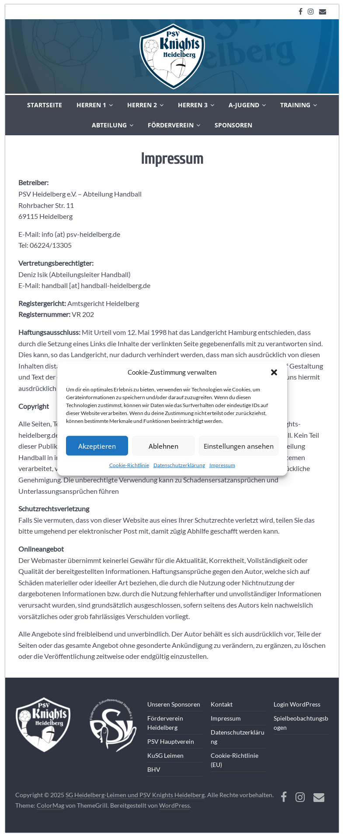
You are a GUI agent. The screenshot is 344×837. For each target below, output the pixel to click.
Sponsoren (233, 125)
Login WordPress (297, 704)
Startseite (44, 105)
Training (295, 105)
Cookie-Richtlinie (129, 465)
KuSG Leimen (165, 755)
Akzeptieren (97, 445)
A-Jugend (244, 105)
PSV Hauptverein (170, 741)
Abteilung (109, 125)
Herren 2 (142, 105)
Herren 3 (193, 105)
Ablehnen (163, 445)
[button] (274, 372)
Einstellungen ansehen (239, 445)
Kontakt (222, 704)
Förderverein (171, 125)
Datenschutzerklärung (179, 465)
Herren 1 (91, 105)
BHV (153, 769)
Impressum (222, 465)
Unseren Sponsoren (173, 704)
